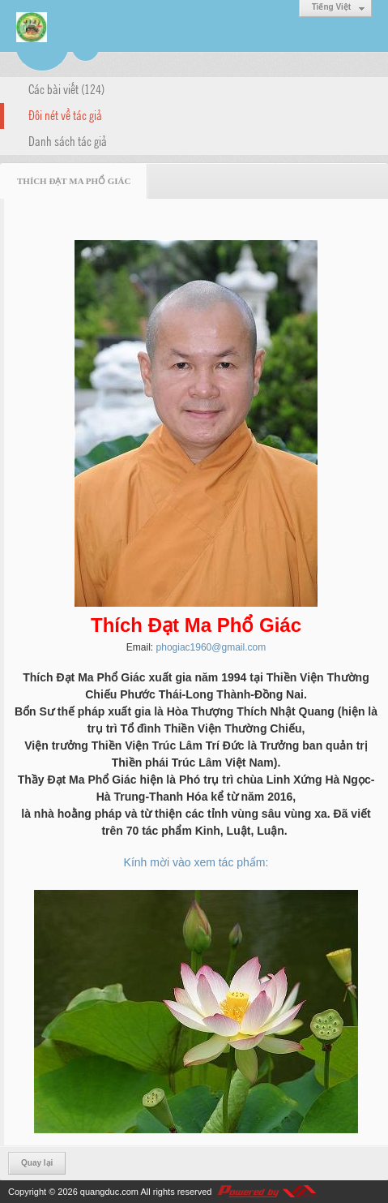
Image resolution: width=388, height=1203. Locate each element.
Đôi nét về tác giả (65, 114)
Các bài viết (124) (66, 88)
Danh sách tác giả (67, 140)
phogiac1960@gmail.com (211, 647)
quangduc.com (109, 1192)
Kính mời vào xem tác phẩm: (196, 862)
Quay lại (37, 1162)
